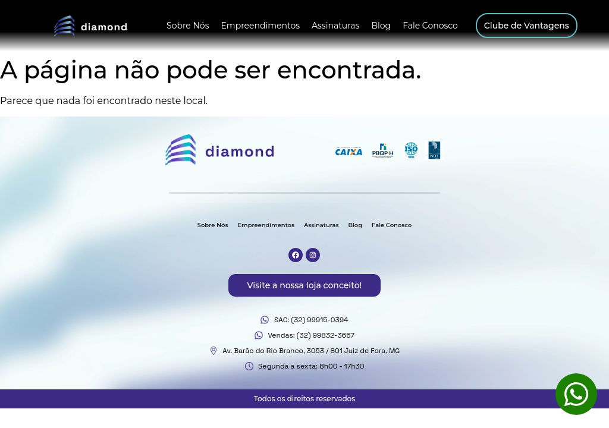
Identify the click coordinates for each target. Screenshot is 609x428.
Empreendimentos (260, 25)
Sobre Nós (188, 25)
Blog (381, 25)
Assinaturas (335, 25)
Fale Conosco (430, 25)
